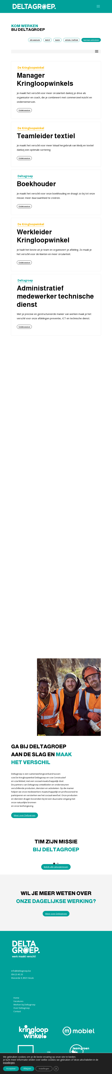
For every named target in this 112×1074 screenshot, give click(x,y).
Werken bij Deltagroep (24, 1004)
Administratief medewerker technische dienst (55, 296)
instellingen (9, 1062)
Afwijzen (27, 1068)
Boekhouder (36, 184)
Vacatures (18, 1001)
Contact (17, 1011)
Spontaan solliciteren (91, 40)
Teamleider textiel (46, 136)
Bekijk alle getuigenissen (56, 866)
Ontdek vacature (24, 110)
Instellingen (44, 1068)
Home (16, 997)
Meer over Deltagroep (24, 815)
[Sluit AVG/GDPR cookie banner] (56, 1068)
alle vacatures (35, 40)
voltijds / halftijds (71, 40)
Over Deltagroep (21, 1008)
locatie (57, 40)
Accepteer (11, 1068)
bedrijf (47, 40)
